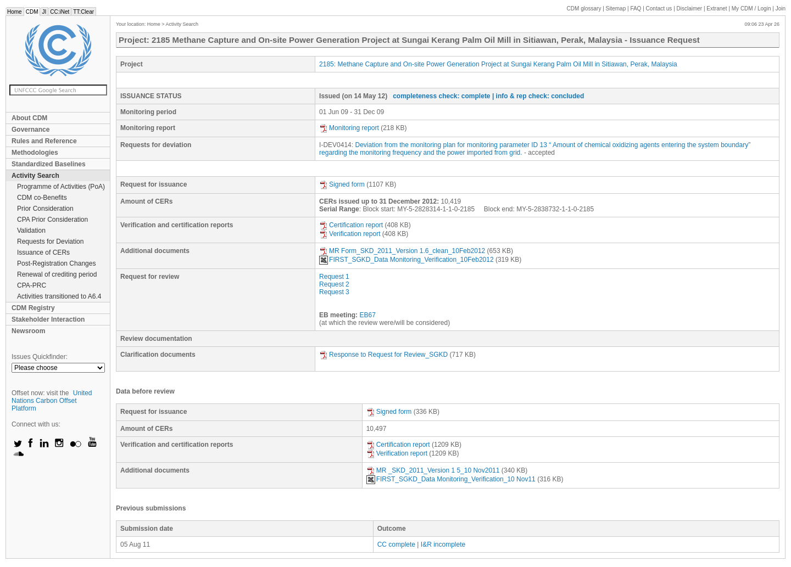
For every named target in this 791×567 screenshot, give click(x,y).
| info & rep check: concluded (538, 96)
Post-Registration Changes (56, 263)
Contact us (659, 8)
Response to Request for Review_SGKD (383, 354)
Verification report (349, 234)
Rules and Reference (44, 141)
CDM (32, 12)
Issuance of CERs (43, 252)
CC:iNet (59, 12)
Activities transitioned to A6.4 (59, 296)
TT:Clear (83, 12)
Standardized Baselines (49, 164)
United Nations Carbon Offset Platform (52, 400)
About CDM (29, 118)
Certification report (351, 225)
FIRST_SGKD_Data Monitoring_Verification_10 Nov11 (451, 479)
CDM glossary (584, 8)
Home (14, 12)
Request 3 (334, 292)
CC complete (396, 544)
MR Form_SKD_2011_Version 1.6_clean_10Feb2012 (402, 251)
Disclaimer (690, 8)
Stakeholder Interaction (48, 319)
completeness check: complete (441, 96)
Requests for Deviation (50, 241)
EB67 (367, 315)
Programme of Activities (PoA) (61, 186)
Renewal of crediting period (57, 274)
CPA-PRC (31, 285)
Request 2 (334, 284)
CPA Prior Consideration (52, 219)
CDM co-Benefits (42, 197)
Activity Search (35, 175)
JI (44, 12)
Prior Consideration (45, 208)
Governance (30, 129)
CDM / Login (752, 8)
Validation (31, 230)
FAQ (635, 8)
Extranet (716, 8)
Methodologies (35, 152)
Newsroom (28, 331)
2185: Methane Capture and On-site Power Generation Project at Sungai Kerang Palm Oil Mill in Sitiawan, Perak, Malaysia (498, 64)
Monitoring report (349, 128)
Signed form (342, 184)
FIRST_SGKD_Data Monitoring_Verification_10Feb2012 (406, 259)
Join (781, 8)
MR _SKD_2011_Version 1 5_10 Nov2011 (433, 470)
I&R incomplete (443, 544)
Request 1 (334, 276)
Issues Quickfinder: (40, 357)
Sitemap (616, 8)
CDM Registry (33, 308)
